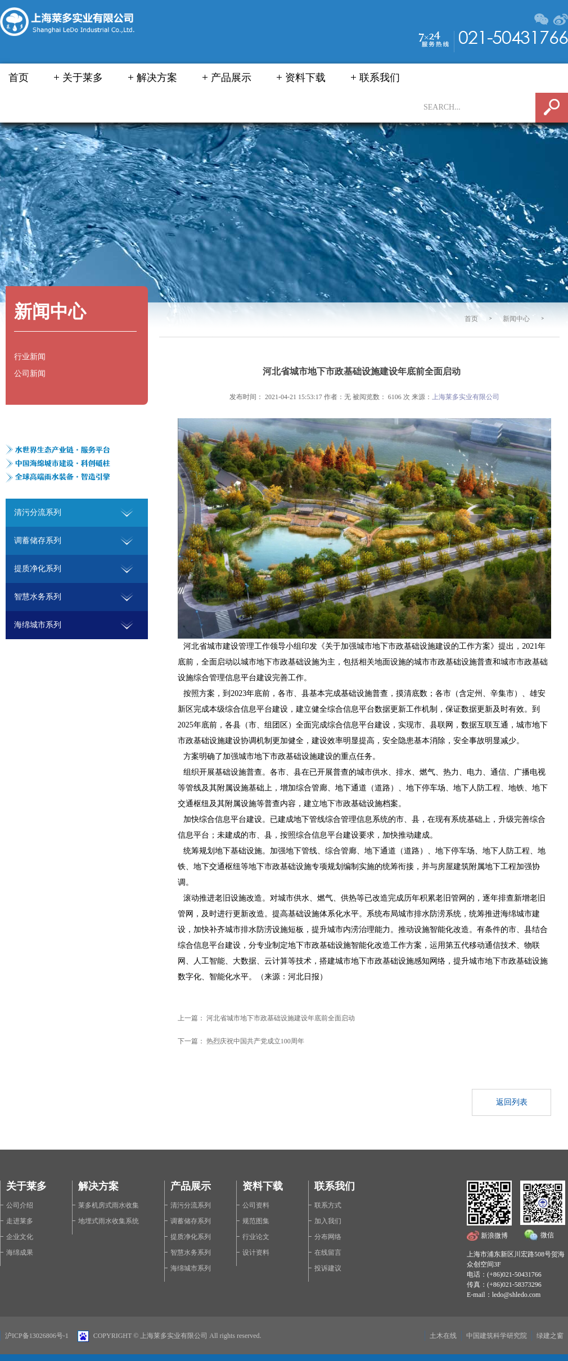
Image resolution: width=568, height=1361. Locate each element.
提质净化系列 (190, 1237)
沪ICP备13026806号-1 (37, 1336)
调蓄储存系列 (190, 1221)
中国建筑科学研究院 (496, 1336)
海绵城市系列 (190, 1268)
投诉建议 (327, 1268)
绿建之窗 (550, 1336)
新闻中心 (516, 319)
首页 (18, 77)
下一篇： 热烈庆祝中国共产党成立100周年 (244, 1041)
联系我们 (379, 77)
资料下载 (305, 77)
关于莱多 (82, 77)
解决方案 (157, 77)
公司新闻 (30, 373)
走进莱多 (19, 1221)
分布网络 (327, 1237)
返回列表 (512, 1102)
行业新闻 (30, 356)
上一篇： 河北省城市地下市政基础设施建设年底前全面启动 (270, 1018)
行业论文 (255, 1237)
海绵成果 (19, 1252)
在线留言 (327, 1252)
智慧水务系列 (190, 1252)
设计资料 (255, 1252)
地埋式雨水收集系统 (108, 1221)
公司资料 (255, 1205)
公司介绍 (19, 1205)
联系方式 (327, 1205)
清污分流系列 (190, 1205)
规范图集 (255, 1221)
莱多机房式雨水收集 (108, 1205)
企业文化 (19, 1237)
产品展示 (231, 77)
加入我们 (327, 1221)
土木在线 (443, 1336)
